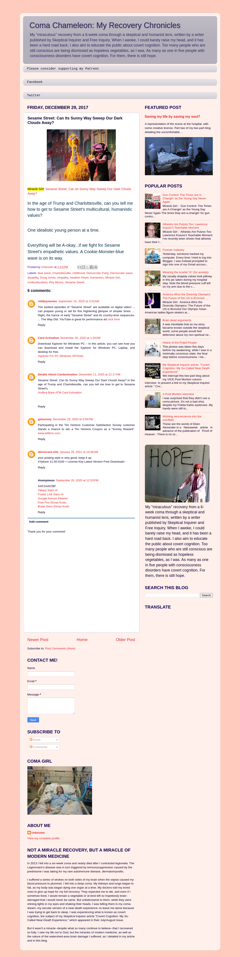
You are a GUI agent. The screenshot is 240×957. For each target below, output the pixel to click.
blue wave (44, 273)
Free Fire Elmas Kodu (52, 502)
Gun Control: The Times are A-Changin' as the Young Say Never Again (184, 198)
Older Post (125, 639)
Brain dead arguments (177, 320)
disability (33, 277)
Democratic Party (97, 273)
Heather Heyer (79, 277)
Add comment (38, 521)
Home (82, 639)
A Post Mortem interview (178, 394)
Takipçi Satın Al (48, 490)
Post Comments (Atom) (60, 648)
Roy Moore (56, 282)
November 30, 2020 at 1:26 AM (80, 337)
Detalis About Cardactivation (58, 374)
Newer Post (38, 639)
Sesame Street (74, 282)
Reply (41, 325)
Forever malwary (173, 249)
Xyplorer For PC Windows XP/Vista (60, 356)
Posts (35, 739)
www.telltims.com (49, 433)
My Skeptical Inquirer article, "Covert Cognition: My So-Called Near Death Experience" (186, 368)
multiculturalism (38, 282)
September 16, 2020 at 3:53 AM (78, 301)
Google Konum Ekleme (53, 498)
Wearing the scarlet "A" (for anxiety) (186, 272)
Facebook (34, 82)
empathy (62, 277)
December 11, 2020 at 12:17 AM (100, 374)
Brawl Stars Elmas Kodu (53, 506)
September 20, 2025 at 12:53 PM (77, 480)
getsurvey (45, 419)
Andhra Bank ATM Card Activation (60, 392)
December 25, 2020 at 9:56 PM (73, 419)
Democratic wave (121, 273)
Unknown (38, 832)
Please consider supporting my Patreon (63, 69)
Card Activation (48, 337)
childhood (78, 273)
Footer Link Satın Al (50, 494)
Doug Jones (48, 277)
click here (114, 319)
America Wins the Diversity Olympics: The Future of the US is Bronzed (187, 296)
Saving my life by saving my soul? (172, 116)
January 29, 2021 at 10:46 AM (79, 452)
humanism (97, 277)
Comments (38, 747)
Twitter (34, 95)
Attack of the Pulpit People (180, 342)
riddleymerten (47, 301)
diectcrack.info (48, 452)
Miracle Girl (112, 277)
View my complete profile (43, 838)
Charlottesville (61, 273)
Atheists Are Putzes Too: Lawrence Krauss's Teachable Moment (185, 226)
